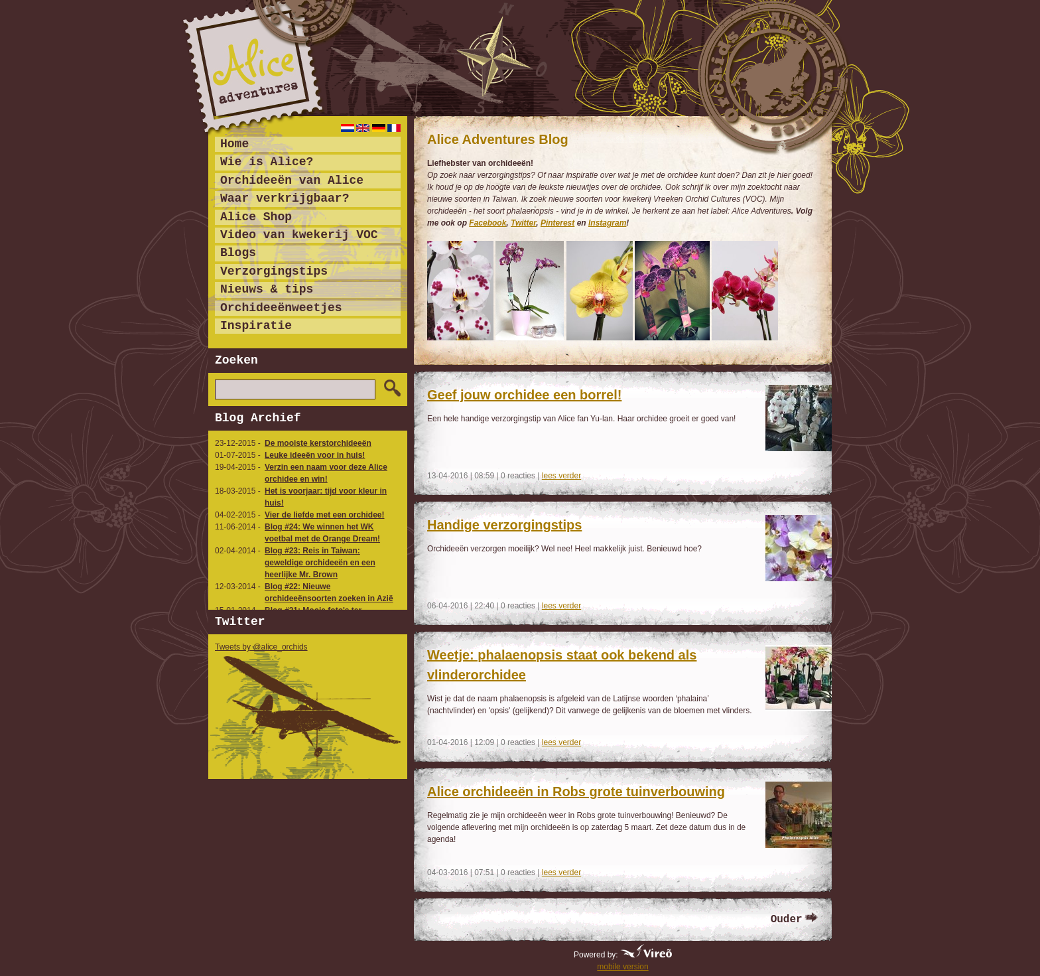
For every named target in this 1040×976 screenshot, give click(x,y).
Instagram (607, 223)
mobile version (622, 966)
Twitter (523, 223)
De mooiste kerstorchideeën (318, 443)
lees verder (561, 475)
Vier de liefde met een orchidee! (325, 515)
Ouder (787, 920)
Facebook (487, 223)
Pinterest (557, 223)
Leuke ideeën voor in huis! (315, 455)
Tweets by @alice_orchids (261, 647)
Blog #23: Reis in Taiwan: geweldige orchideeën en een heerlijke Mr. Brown (320, 562)
